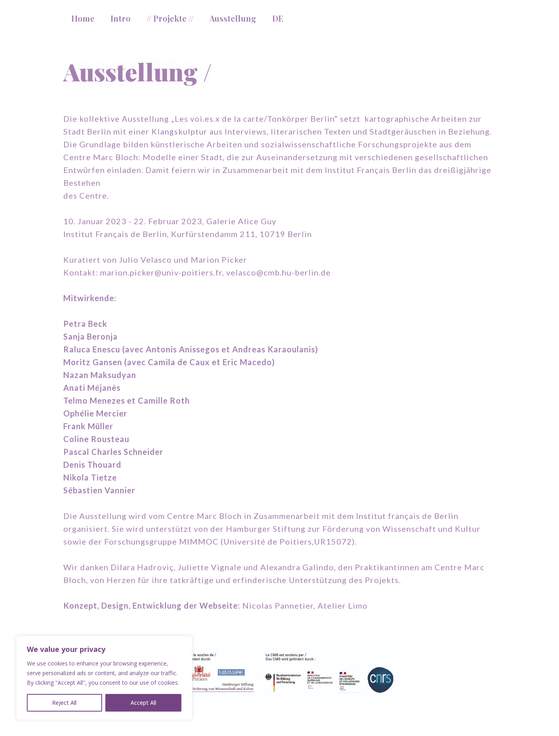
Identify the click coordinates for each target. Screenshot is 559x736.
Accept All (143, 702)
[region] (104, 678)
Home (83, 18)
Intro (121, 18)
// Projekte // (170, 18)
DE (278, 18)
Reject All (64, 702)
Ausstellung (232, 18)
